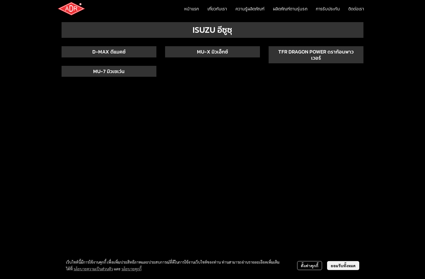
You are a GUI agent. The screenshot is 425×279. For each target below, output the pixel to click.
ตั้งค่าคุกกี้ (309, 265)
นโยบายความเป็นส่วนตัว (93, 268)
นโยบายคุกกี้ (131, 268)
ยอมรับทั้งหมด (343, 265)
